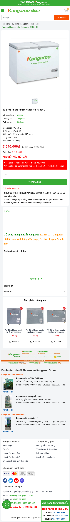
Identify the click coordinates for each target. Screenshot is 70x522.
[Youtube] (16, 480)
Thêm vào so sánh (11, 188)
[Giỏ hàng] (66, 11)
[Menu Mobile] (2, 10)
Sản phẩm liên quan (35, 300)
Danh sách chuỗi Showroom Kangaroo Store (28, 370)
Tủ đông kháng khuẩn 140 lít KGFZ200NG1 (35, 331)
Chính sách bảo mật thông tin (15, 461)
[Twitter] (10, 480)
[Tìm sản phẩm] (27, 17)
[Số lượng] (12, 175)
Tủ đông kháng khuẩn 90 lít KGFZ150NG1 (14, 331)
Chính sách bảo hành (45, 457)
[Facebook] (5, 480)
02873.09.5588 (61, 516)
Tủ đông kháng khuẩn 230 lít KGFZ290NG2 (56, 331)
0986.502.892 (29, 503)
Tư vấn (6, 449)
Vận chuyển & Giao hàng (46, 449)
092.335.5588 (30, 507)
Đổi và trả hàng (42, 453)
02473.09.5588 (19, 499)
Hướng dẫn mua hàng (45, 445)
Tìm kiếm (61, 17)
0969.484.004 (15, 503)
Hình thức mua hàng (11, 453)
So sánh (15, 341)
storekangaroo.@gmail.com (21, 495)
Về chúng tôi (8, 445)
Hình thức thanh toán (12, 457)
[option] (35, 62)
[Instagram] (22, 480)
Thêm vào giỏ (35, 182)
